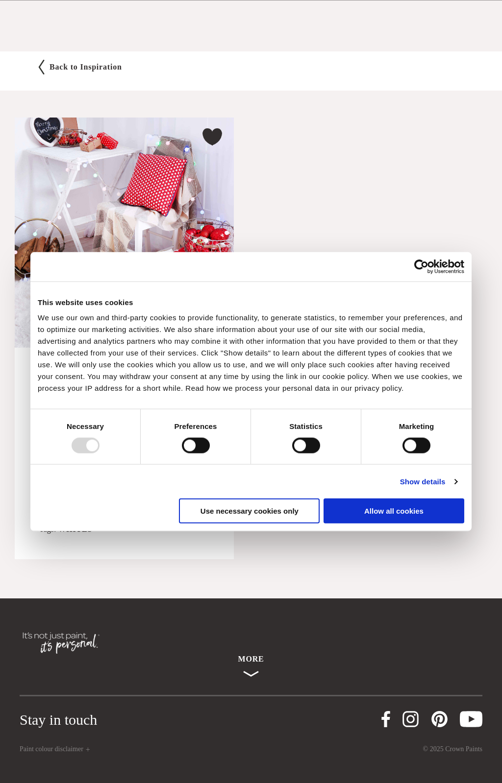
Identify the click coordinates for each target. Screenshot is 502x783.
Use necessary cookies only (250, 511)
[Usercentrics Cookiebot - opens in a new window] (421, 266)
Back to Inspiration (80, 67)
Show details (423, 481)
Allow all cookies (394, 511)
